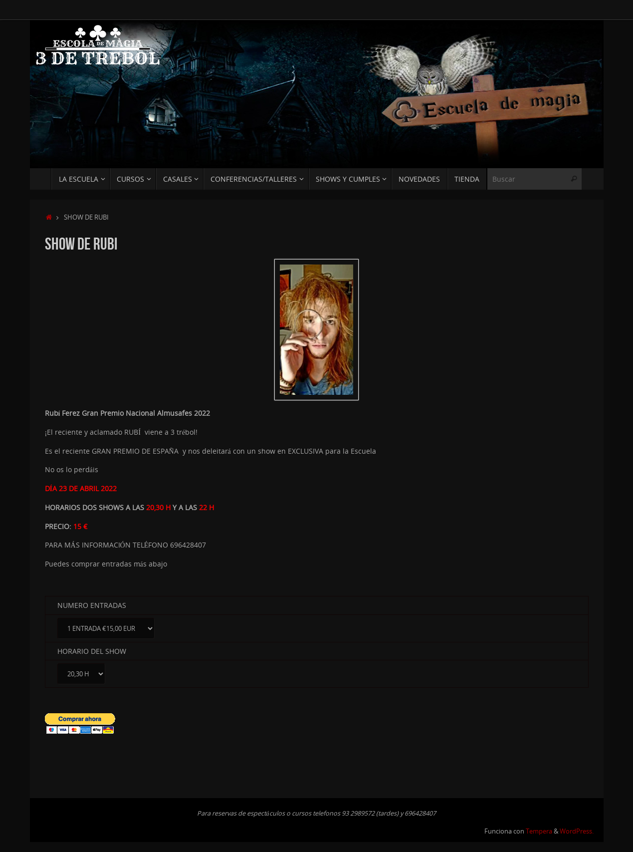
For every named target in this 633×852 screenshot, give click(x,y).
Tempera (539, 831)
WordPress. (577, 831)
